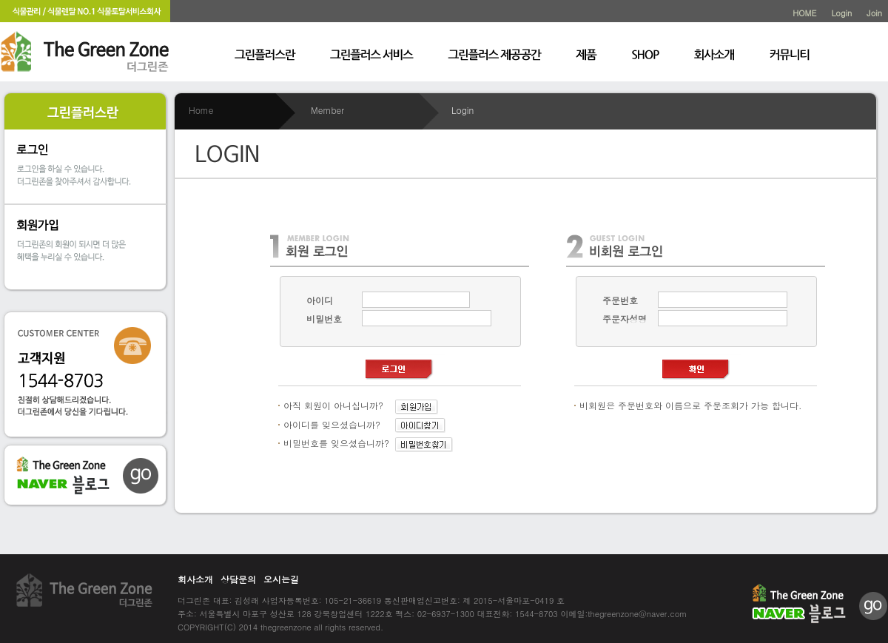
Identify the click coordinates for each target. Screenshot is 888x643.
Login (841, 12)
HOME (804, 12)
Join (874, 12)
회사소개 (195, 579)
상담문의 (238, 579)
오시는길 (281, 579)
